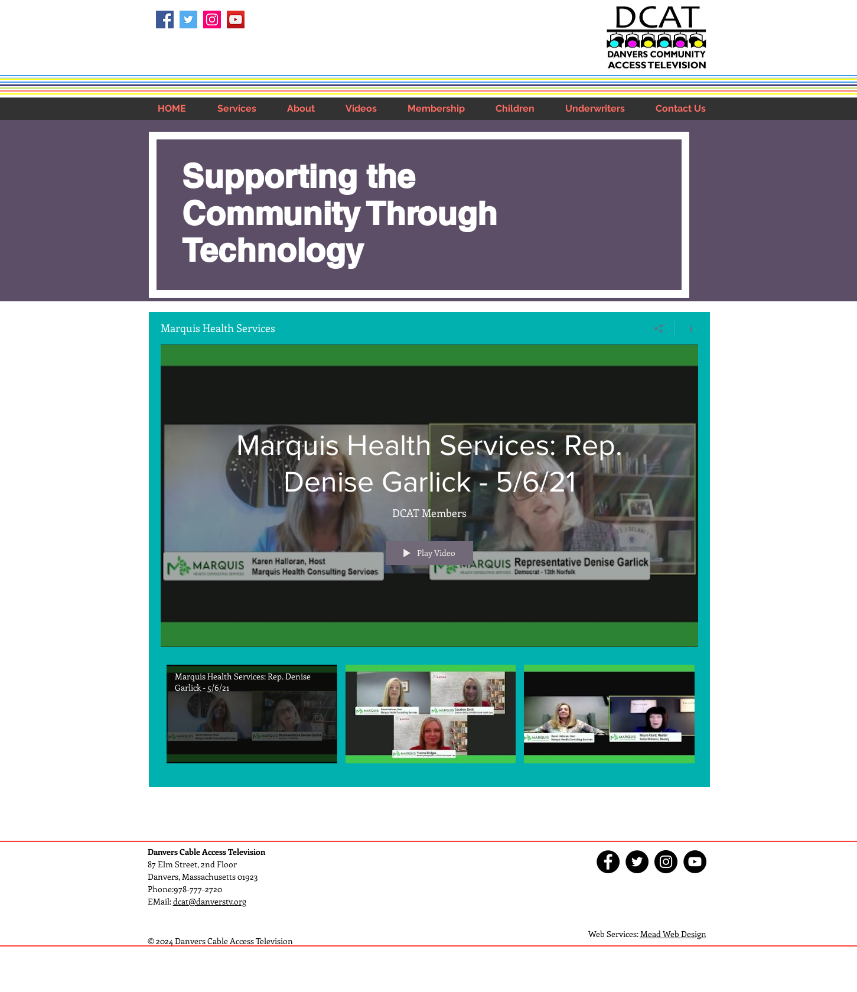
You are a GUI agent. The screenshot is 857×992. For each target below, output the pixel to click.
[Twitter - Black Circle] (637, 861)
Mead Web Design (673, 933)
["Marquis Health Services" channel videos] (429, 716)
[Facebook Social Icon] (165, 19)
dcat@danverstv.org (209, 901)
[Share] (659, 328)
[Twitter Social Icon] (188, 19)
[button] (237, 108)
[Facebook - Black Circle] (608, 861)
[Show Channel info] (686, 328)
